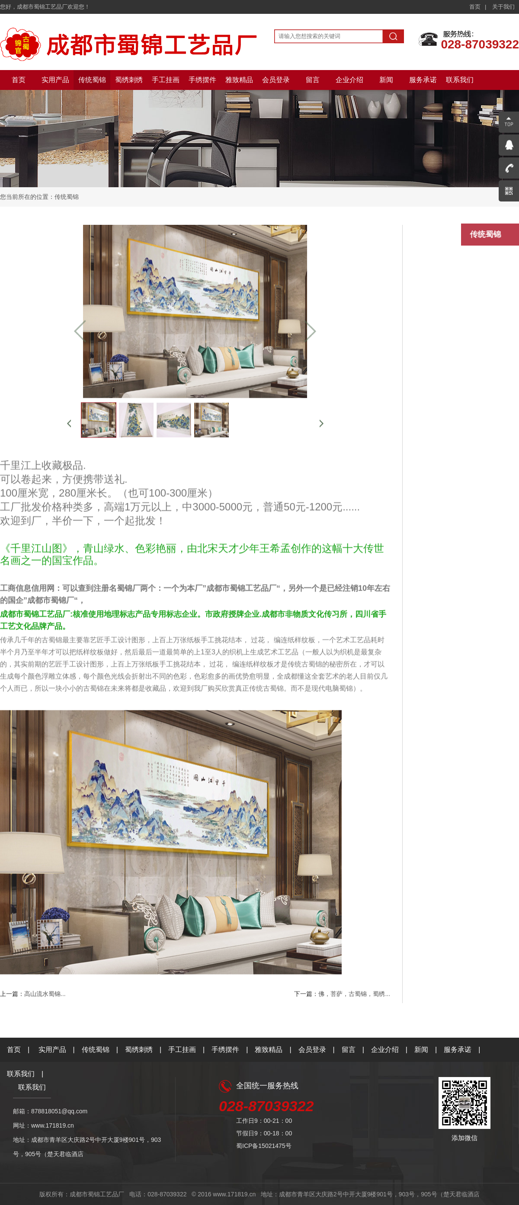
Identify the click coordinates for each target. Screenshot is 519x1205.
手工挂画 (165, 79)
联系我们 (460, 79)
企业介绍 (349, 79)
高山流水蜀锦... (45, 995)
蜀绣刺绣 (129, 79)
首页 (475, 6)
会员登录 (276, 79)
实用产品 (55, 79)
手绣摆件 (202, 79)
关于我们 (503, 6)
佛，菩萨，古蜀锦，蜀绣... (354, 995)
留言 (313, 79)
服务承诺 (423, 79)
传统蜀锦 (92, 79)
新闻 (386, 79)
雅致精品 (239, 79)
